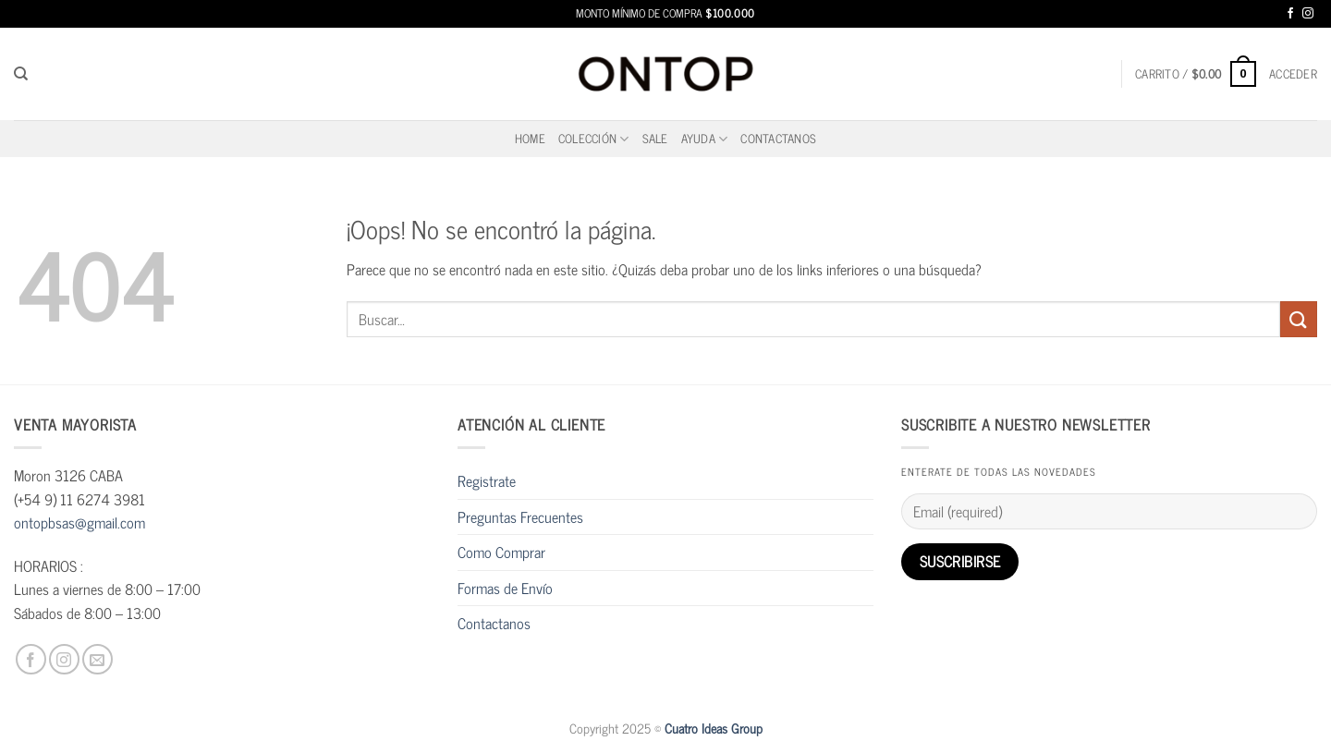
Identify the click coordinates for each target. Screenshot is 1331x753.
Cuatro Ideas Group (714, 728)
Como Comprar (501, 552)
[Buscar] (21, 73)
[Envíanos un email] (97, 659)
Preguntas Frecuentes (520, 516)
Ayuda (704, 138)
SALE (655, 138)
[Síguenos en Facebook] (1290, 13)
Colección (593, 138)
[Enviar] (1298, 319)
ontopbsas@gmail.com (79, 522)
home (530, 138)
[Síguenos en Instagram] (1307, 13)
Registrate (487, 480)
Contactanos (778, 138)
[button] (1195, 74)
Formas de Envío (505, 588)
